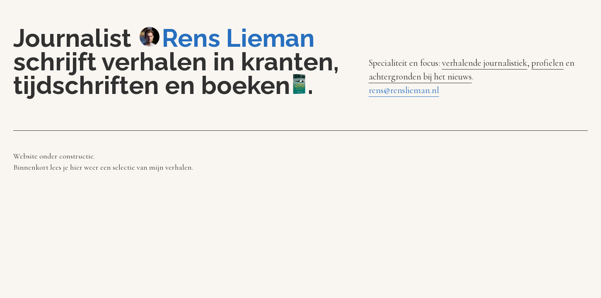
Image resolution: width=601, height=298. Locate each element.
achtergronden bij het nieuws (420, 76)
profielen (547, 63)
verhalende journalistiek (484, 63)
